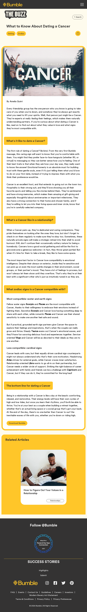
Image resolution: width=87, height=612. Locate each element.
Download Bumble (17, 423)
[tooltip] (78, 33)
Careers (57, 592)
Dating (12, 33)
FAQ (13, 592)
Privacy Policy (43, 599)
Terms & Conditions (25, 599)
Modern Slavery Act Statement (43, 595)
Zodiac (22, 33)
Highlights (43, 570)
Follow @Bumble (43, 525)
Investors (69, 592)
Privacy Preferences (62, 599)
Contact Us (33, 592)
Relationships (56, 500)
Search (78, 17)
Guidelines (46, 592)
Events (21, 592)
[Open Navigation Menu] (82, 4)
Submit (43, 575)
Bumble (39, 606)
